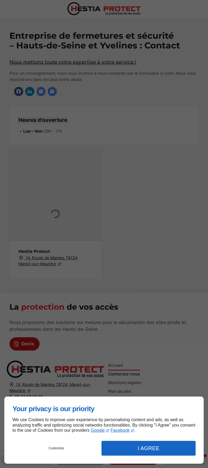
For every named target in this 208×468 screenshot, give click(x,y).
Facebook (119, 430)
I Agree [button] (148, 448)
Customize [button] (56, 448)
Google (98, 430)
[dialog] (104, 430)
